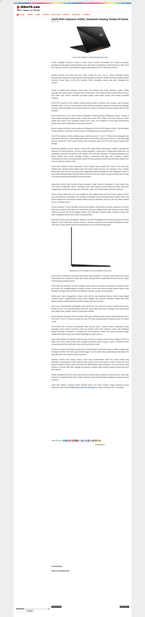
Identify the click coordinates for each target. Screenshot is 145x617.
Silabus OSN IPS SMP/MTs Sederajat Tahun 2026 (37, 99)
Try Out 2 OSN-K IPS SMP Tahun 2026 (37, 143)
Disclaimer (125, 615)
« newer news (57, 610)
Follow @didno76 (22, 172)
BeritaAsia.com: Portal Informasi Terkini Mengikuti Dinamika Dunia (37, 135)
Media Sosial (55, 14)
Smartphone (76, 14)
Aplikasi (30, 14)
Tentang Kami (105, 615)
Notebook (66, 14)
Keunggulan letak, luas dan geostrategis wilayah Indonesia (37, 161)
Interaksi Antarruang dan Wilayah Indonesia (36, 117)
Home (22, 15)
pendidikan (86, 14)
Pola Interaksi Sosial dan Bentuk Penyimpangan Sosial (36, 153)
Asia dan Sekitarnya (34, 125)
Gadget (37, 14)
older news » (124, 610)
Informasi (45, 14)
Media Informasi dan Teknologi (83, 390)
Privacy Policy (115, 615)
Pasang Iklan (94, 615)
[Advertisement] (90, 417)
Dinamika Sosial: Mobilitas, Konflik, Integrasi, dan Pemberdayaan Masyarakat (37, 109)
